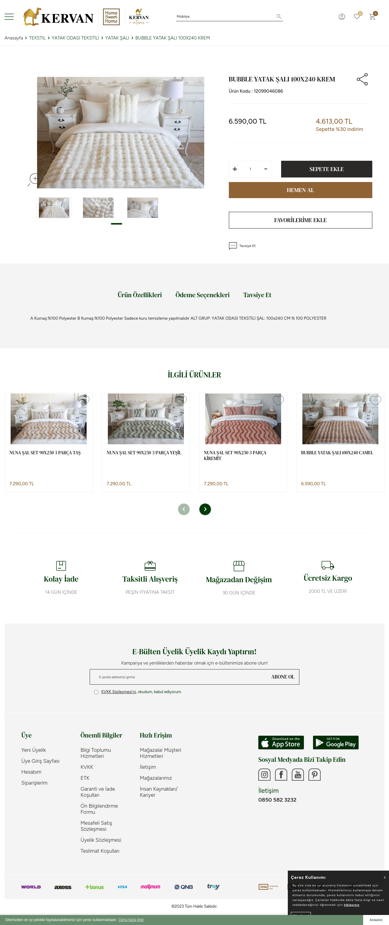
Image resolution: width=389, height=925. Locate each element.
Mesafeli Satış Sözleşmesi (96, 826)
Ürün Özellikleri (140, 295)
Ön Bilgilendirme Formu (99, 809)
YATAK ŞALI (117, 38)
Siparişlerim (34, 783)
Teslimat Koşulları (100, 851)
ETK (85, 778)
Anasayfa (14, 38)
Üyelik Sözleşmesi (101, 840)
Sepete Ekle (327, 169)
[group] (120, 132)
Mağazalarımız (156, 778)
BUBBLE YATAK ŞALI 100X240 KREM (172, 38)
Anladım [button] (376, 920)
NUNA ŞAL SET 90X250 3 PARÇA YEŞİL (144, 453)
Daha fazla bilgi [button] (131, 920)
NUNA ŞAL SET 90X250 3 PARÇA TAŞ (45, 453)
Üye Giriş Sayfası (40, 761)
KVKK (87, 767)
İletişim (148, 767)
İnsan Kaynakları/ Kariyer (159, 792)
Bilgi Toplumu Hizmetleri (96, 753)
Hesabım (31, 772)
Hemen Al (300, 190)
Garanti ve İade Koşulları (98, 792)
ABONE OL (282, 676)
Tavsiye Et (242, 246)
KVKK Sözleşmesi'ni (118, 691)
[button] (116, 224)
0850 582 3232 (277, 799)
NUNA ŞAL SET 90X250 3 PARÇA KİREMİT (235, 456)
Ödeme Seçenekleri (203, 295)
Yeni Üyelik (33, 750)
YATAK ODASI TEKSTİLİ (75, 38)
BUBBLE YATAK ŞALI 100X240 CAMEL (337, 453)
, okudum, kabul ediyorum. (138, 691)
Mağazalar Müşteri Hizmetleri (160, 753)
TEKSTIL (37, 38)
